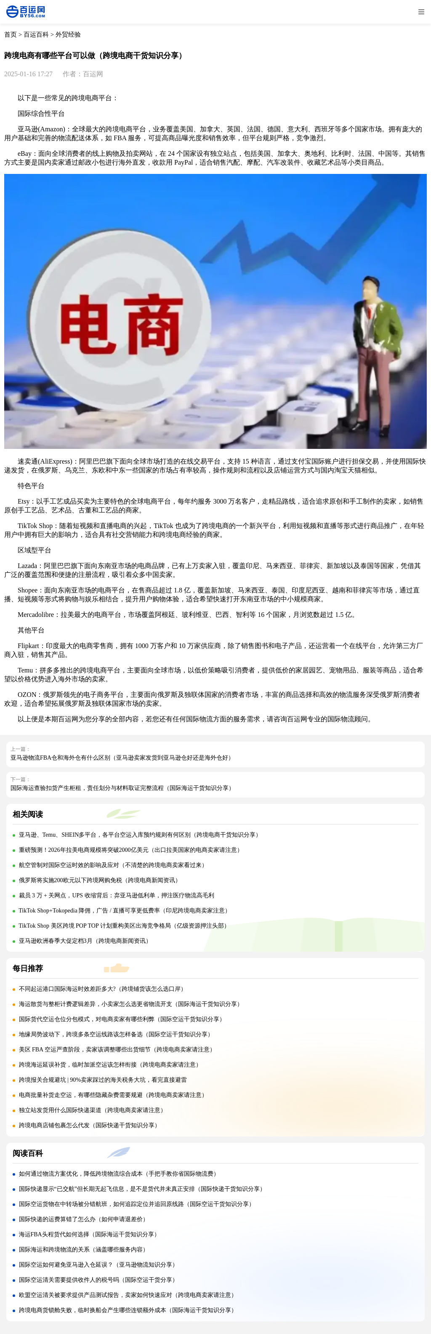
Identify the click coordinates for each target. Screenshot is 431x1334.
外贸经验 (68, 34)
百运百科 (36, 34)
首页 (10, 34)
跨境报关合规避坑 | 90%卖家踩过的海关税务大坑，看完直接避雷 (103, 1080)
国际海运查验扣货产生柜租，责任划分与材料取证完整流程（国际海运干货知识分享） (122, 788)
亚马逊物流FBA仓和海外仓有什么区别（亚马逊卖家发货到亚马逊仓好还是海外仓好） (122, 758)
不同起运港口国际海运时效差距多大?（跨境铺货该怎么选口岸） (102, 989)
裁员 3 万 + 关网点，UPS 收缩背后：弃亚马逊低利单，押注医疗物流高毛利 (116, 895)
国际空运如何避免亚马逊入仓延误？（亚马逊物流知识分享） (98, 1265)
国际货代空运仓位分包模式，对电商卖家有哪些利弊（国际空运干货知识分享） (122, 1019)
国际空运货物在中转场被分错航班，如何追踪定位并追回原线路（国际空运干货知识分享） (137, 1204)
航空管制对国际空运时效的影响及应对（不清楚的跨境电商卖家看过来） (113, 865)
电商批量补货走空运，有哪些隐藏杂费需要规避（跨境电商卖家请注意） (113, 1095)
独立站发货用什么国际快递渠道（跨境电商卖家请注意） (92, 1110)
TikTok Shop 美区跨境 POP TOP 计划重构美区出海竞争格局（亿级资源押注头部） (124, 926)
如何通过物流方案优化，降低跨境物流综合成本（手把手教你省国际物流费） (119, 1174)
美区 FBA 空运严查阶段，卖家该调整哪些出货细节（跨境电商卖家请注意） (117, 1049)
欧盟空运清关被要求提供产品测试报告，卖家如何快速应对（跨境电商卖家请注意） (128, 1295)
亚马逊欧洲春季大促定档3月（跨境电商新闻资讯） (85, 941)
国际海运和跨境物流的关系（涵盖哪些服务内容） (84, 1249)
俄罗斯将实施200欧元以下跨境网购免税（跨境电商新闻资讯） (100, 880)
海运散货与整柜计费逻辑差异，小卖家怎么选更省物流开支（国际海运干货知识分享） (131, 1004)
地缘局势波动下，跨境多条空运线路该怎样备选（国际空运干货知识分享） (116, 1034)
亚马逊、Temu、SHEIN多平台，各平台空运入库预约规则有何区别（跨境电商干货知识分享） (140, 835)
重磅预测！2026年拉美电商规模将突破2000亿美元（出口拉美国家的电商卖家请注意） (131, 850)
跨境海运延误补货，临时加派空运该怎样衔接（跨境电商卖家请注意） (110, 1065)
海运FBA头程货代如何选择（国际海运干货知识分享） (89, 1234)
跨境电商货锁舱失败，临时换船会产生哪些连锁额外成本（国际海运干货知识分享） (128, 1310)
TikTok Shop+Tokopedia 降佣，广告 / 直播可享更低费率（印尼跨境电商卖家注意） (125, 910)
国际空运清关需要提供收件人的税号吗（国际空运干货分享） (98, 1280)
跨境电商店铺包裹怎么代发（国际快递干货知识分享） (89, 1125)
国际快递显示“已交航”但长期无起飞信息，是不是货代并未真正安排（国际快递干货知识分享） (142, 1189)
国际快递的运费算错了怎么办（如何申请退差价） (84, 1219)
